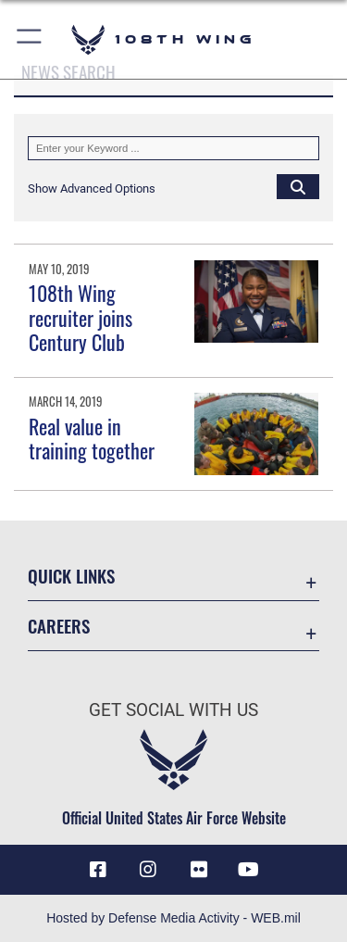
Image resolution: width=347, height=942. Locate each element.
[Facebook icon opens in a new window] (98, 870)
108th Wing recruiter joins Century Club (80, 317)
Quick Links (71, 575)
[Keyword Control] (173, 148)
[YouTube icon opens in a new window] (249, 870)
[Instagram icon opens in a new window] (148, 870)
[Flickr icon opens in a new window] (199, 870)
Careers (59, 625)
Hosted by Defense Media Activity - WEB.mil (173, 918)
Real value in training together (92, 438)
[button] (30, 39)
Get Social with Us (173, 710)
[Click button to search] (298, 186)
